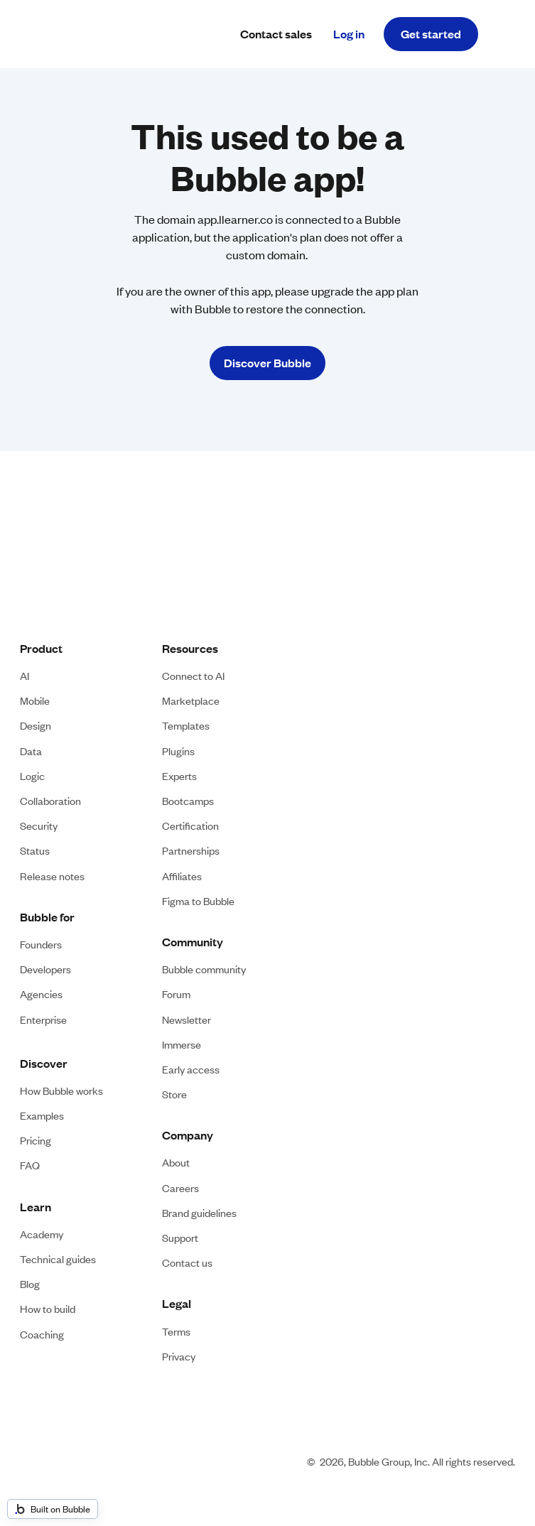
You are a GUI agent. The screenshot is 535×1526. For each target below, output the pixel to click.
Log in (348, 34)
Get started (431, 34)
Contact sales (276, 34)
